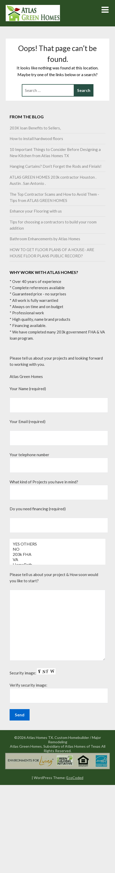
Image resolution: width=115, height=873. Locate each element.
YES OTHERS (57, 544)
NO (57, 549)
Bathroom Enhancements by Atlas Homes (45, 238)
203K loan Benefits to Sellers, (35, 128)
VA (57, 559)
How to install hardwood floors (36, 138)
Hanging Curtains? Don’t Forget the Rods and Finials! (56, 166)
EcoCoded (74, 777)
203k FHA (57, 554)
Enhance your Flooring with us (36, 211)
